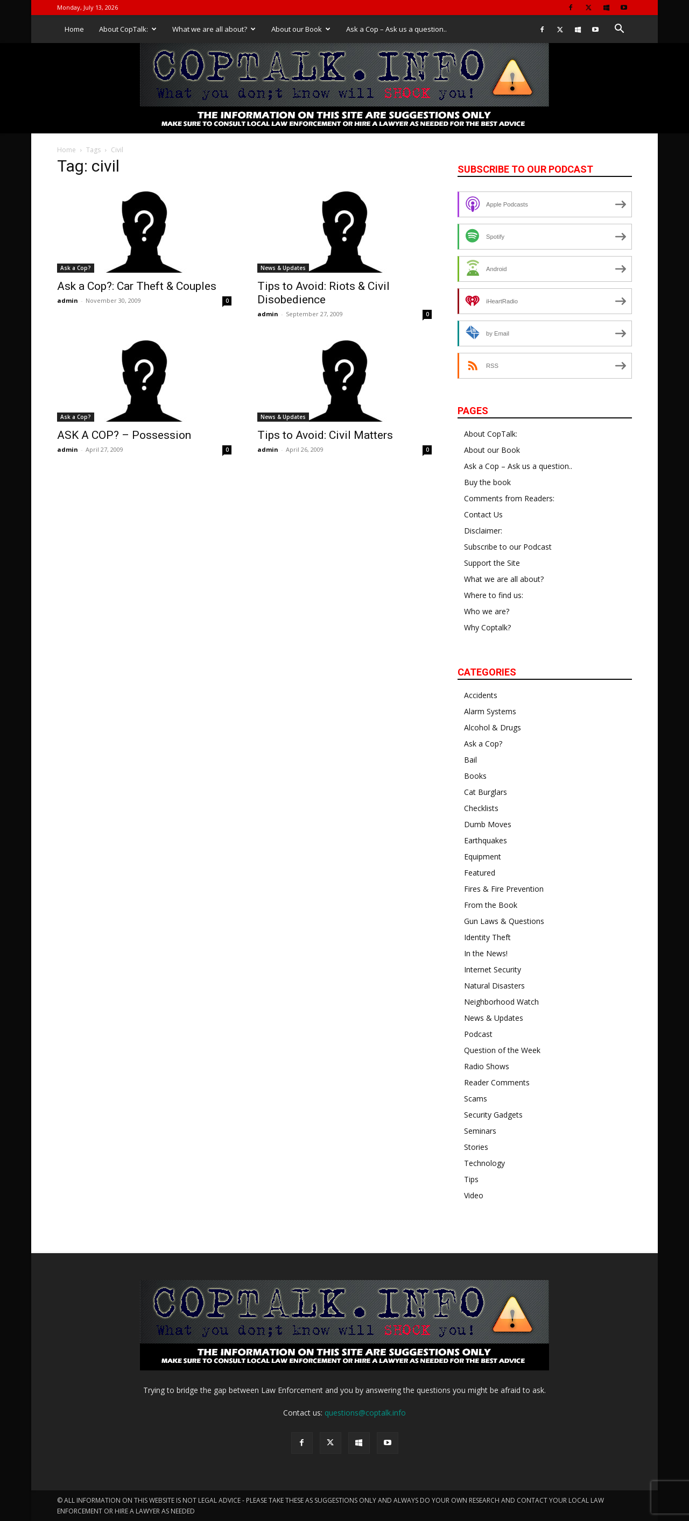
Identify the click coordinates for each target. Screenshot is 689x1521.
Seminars (480, 1131)
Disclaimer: (483, 530)
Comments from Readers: (509, 498)
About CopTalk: (128, 29)
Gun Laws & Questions (504, 921)
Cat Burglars (485, 792)
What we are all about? (214, 29)
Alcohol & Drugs (492, 727)
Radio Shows (486, 1066)
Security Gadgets (493, 1115)
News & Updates (283, 268)
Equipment (482, 856)
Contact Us (483, 514)
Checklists (481, 808)
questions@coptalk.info (365, 1413)
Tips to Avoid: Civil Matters (325, 435)
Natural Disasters (494, 985)
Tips (471, 1179)
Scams (475, 1098)
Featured (479, 873)
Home (74, 29)
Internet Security (492, 969)
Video (473, 1195)
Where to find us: (493, 595)
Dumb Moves (487, 824)
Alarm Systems (490, 711)
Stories (476, 1147)
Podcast (478, 1034)
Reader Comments (497, 1082)
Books (475, 776)
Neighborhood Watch (501, 1002)
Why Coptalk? (487, 627)
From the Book (490, 905)
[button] (619, 30)
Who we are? (486, 611)
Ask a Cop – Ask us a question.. (396, 29)
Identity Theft (487, 937)
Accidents (480, 695)
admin (67, 300)
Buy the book (487, 482)
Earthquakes (485, 840)
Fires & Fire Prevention (504, 889)
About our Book (301, 29)
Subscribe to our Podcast (508, 547)
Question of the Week (502, 1050)
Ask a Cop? (75, 268)
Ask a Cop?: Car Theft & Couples (136, 286)
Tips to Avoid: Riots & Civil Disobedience (323, 293)
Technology (484, 1163)
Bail (470, 760)
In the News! (486, 953)
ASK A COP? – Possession (124, 435)
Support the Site (492, 563)
